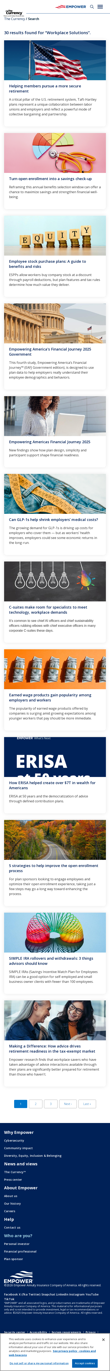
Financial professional (20, 1251)
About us (10, 1196)
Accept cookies (85, 1363)
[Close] (103, 1339)
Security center (14, 1332)
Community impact (18, 1148)
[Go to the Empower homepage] (18, 1277)
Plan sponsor (13, 1259)
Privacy (91, 1332)
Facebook (11, 1294)
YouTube (92, 1294)
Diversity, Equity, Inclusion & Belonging (32, 1156)
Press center (13, 1180)
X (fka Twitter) (30, 1294)
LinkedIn (62, 1294)
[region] (55, 1352)
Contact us (12, 1227)
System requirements (66, 1332)
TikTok (9, 1299)
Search (92, 6)
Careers (9, 1211)
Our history (12, 1203)
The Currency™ (15, 1172)
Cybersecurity (14, 1140)
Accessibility (38, 1332)
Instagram (77, 1294)
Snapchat (48, 1294)
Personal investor (16, 1244)
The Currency (14, 19)
